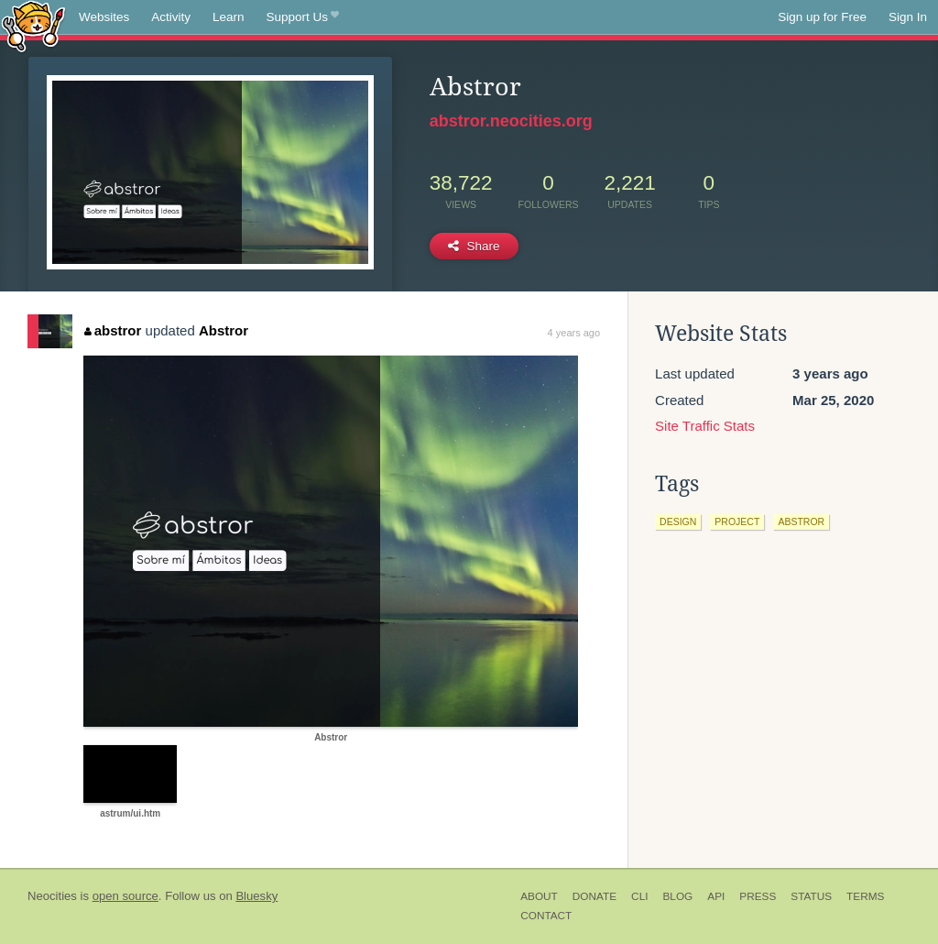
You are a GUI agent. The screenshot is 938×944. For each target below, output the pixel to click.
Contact (546, 915)
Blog (677, 896)
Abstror (223, 330)
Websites (104, 17)
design (678, 521)
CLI (639, 896)
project (736, 521)
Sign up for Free (822, 17)
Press (757, 896)
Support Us (303, 17)
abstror (112, 330)
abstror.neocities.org (511, 121)
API (716, 896)
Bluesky (256, 896)
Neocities (52, 896)
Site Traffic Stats (705, 426)
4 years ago (574, 332)
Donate (594, 896)
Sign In (908, 17)
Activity (171, 17)
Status (811, 896)
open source (125, 896)
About (539, 896)
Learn (229, 17)
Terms (865, 896)
